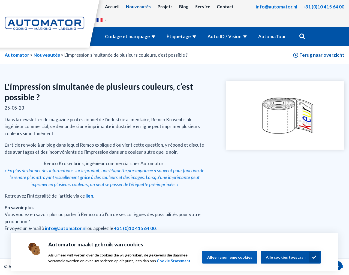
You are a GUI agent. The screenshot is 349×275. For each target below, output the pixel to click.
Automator (17, 55)
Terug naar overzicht (321, 55)
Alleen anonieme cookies (229, 257)
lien (89, 196)
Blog (183, 6)
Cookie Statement (174, 260)
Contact (225, 6)
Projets (165, 6)
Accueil (112, 6)
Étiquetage (179, 36)
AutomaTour (272, 36)
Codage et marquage (127, 36)
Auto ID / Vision (224, 36)
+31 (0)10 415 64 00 (323, 7)
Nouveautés (138, 6)
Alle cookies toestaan (286, 257)
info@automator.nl (276, 7)
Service (202, 6)
